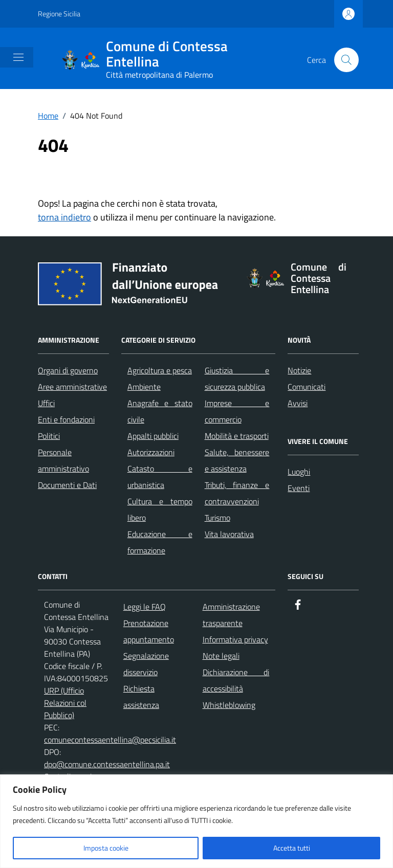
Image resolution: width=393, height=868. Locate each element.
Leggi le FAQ (144, 606)
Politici (49, 436)
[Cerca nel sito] (346, 60)
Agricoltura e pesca (159, 370)
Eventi (299, 488)
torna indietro (64, 217)
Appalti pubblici (153, 436)
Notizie (299, 370)
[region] (196, 821)
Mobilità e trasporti (237, 436)
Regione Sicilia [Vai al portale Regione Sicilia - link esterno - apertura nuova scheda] (59, 13)
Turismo (217, 517)
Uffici (46, 403)
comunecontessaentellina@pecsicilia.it (110, 739)
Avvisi (298, 403)
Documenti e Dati (67, 485)
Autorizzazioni (150, 452)
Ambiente (144, 387)
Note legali (221, 656)
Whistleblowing (229, 705)
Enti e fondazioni (66, 419)
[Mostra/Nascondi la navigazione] (18, 57)
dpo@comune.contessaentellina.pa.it (107, 764)
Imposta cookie (105, 847)
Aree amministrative (72, 387)
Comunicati (306, 387)
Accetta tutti (291, 847)
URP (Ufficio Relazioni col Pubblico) (65, 702)
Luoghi (299, 471)
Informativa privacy (235, 639)
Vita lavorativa (229, 534)
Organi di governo (68, 370)
